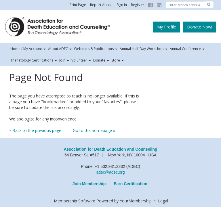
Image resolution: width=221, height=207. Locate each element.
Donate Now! (199, 27)
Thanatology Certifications (33, 60)
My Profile (166, 27)
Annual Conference (187, 48)
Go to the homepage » (94, 130)
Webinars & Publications (95, 48)
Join (64, 60)
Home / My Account (28, 48)
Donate (101, 60)
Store (117, 60)
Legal (163, 201)
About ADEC (60, 48)
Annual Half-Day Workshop (143, 48)
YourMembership (136, 201)
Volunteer (81, 60)
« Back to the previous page (35, 130)
